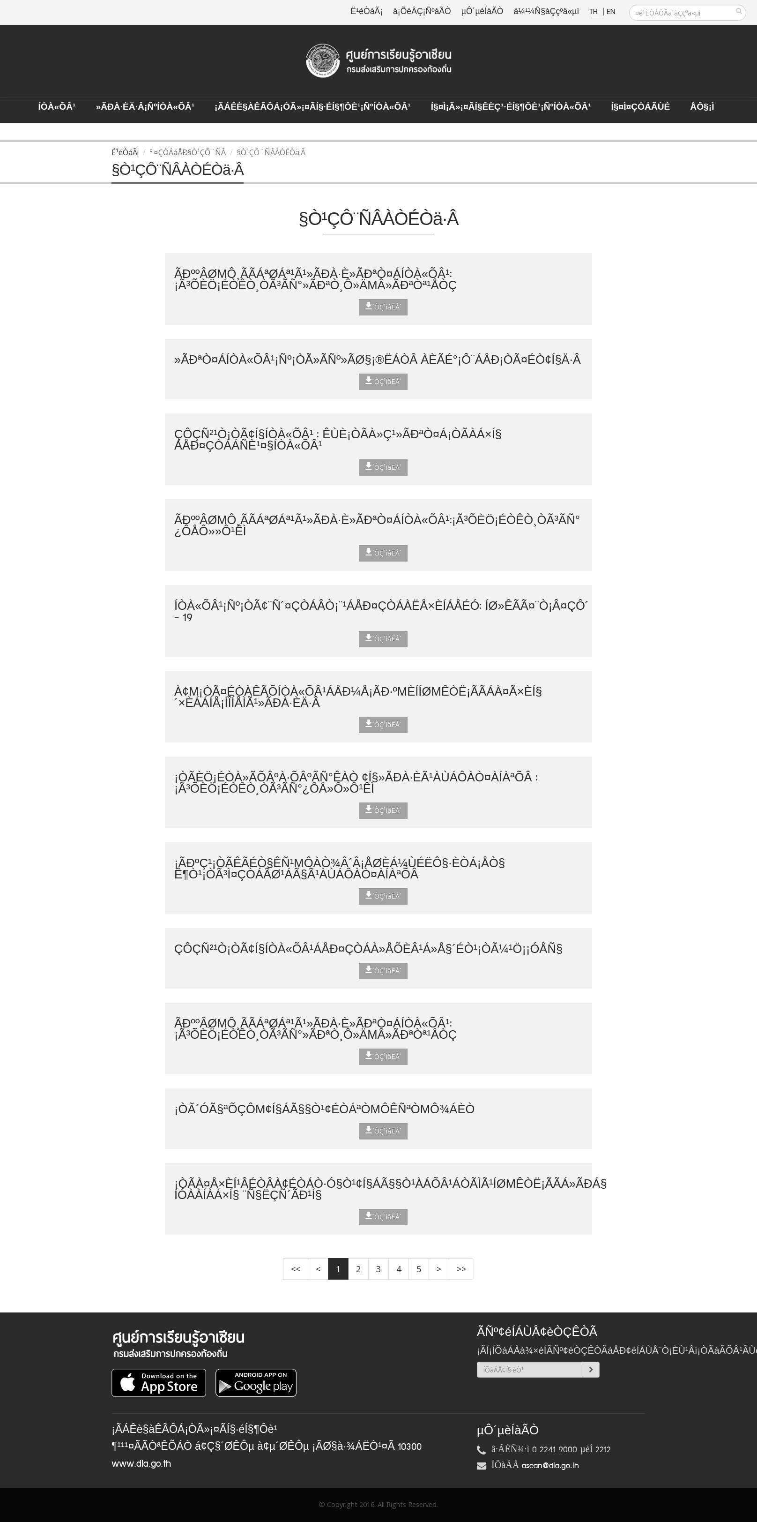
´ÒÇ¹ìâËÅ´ (383, 306)
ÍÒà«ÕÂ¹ (57, 107)
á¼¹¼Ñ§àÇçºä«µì (546, 12)
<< (295, 1269)
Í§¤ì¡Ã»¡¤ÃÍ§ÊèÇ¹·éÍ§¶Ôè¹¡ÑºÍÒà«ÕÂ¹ (511, 107)
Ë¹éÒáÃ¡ (367, 12)
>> (461, 1269)
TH (594, 12)
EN (611, 12)
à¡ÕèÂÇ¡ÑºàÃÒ (422, 12)
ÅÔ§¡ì (702, 107)
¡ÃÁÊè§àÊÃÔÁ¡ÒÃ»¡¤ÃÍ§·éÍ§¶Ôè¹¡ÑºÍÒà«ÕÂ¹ (313, 107)
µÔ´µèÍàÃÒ (482, 12)
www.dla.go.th (141, 1464)
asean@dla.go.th (550, 1466)
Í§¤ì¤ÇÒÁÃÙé (640, 107)
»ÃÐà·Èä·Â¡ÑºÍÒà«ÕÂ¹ (145, 107)
